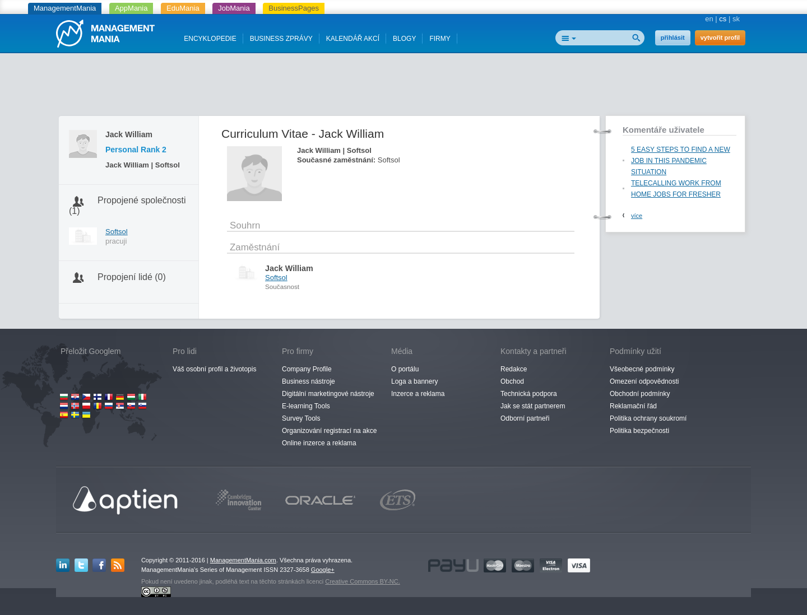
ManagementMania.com (243, 560)
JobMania (233, 8)
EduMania (183, 8)
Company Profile (307, 369)
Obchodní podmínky (640, 394)
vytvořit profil (720, 37)
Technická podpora (528, 394)
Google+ (323, 569)
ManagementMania (65, 8)
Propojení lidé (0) (132, 277)
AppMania (131, 8)
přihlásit (673, 37)
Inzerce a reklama (417, 394)
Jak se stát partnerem (532, 406)
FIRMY (439, 39)
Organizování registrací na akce (329, 431)
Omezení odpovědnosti (644, 381)
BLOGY (404, 39)
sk (736, 19)
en (709, 19)
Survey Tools (301, 418)
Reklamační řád (633, 406)
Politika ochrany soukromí (648, 418)
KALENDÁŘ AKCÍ (352, 39)
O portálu (405, 369)
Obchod (512, 381)
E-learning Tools (306, 406)
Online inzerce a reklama (319, 443)
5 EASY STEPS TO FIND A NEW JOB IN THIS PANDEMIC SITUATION (680, 161)
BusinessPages (293, 8)
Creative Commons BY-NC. (362, 581)
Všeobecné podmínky (642, 369)
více (636, 215)
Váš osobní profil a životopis (214, 369)
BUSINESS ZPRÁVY (281, 39)
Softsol (116, 231)
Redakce (513, 369)
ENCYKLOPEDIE (210, 39)
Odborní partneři (524, 418)
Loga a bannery (414, 381)
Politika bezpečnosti (639, 431)
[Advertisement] (403, 87)
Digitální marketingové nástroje (328, 394)
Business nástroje (308, 381)
